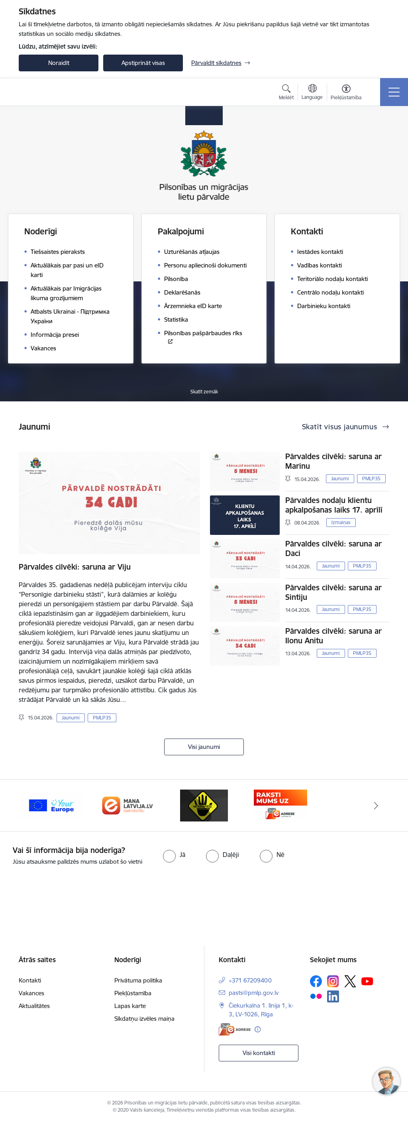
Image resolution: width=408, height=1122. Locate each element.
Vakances (31, 993)
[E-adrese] (235, 1029)
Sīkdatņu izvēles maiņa (144, 1018)
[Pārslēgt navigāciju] (394, 92)
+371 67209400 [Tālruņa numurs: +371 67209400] (250, 980)
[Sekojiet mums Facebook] (316, 981)
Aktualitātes (34, 1006)
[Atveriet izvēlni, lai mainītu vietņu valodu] (312, 93)
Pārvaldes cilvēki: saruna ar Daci (333, 548)
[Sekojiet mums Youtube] (367, 981)
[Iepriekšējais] (32, 805)
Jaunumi (71, 718)
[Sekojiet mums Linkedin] (333, 996)
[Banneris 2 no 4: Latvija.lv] (127, 805)
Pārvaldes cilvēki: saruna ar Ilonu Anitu (333, 635)
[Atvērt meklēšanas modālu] (286, 93)
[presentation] (66, 896)
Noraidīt (58, 63)
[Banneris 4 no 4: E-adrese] (280, 805)
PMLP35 (102, 718)
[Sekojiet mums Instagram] (333, 981)
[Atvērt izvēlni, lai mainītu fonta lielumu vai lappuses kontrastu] (346, 93)
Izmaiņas (341, 522)
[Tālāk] (376, 805)
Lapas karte (130, 1006)
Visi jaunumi (204, 747)
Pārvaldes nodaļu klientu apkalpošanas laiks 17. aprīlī (333, 505)
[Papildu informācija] (258, 1029)
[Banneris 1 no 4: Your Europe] (51, 805)
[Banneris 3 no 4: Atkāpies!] (204, 805)
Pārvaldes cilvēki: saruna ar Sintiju (333, 592)
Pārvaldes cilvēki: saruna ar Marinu (333, 461)
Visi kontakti (259, 1053)
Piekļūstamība (132, 993)
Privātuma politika (138, 980)
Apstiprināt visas (143, 63)
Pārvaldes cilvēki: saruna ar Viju (75, 567)
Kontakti (30, 980)
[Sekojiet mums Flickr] (316, 996)
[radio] (174, 854)
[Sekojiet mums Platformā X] (350, 981)
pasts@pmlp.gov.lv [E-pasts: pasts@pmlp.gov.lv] (254, 992)
